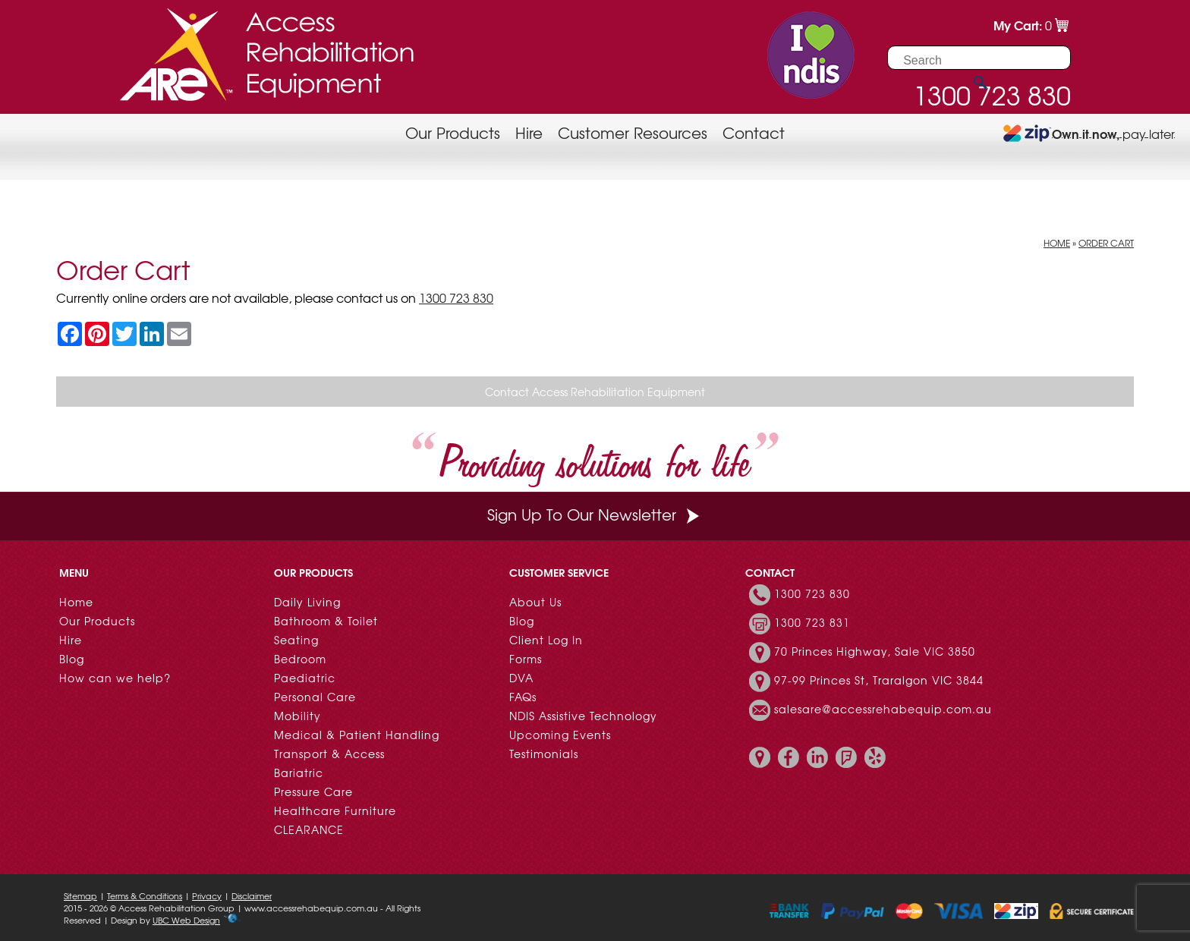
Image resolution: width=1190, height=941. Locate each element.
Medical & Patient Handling (356, 734)
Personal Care (315, 696)
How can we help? (115, 677)
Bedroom (300, 658)
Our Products (452, 132)
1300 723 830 (456, 297)
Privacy (207, 895)
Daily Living (307, 601)
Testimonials (543, 753)
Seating (296, 639)
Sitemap (80, 895)
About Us (535, 601)
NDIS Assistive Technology (583, 715)
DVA (521, 677)
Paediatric (304, 677)
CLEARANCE (309, 829)
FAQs (523, 696)
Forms (525, 658)
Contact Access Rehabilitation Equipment (595, 391)
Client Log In (546, 639)
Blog (71, 658)
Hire (529, 132)
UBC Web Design (186, 920)
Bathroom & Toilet (326, 620)
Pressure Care (313, 791)
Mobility (297, 715)
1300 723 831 (812, 622)
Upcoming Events (560, 734)
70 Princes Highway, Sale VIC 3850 (874, 651)
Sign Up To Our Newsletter (595, 514)
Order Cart (1106, 243)
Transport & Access (329, 753)
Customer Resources (632, 132)
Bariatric (298, 772)
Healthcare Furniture (335, 810)
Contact (753, 132)
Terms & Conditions (144, 895)
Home (1057, 243)
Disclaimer (251, 895)
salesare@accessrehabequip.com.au (883, 708)
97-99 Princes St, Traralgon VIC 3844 (879, 680)
